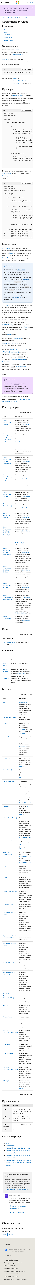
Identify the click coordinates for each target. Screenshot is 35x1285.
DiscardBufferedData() (9, 717)
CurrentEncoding (7, 325)
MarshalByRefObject (19, 81)
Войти (32, 2)
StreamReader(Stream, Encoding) (7, 494)
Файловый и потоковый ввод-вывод (18, 1148)
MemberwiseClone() (8, 841)
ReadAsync (5, 176)
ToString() (6, 1081)
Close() (5, 702)
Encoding (9, 1141)
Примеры (6, 32)
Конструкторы (8, 37)
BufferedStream (21, 367)
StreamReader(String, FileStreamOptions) (8, 597)
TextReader (5, 59)
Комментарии (8, 35)
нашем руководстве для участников (17, 1189)
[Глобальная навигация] (2, 2)
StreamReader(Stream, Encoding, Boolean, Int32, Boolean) (7, 438)
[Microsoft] (17, 2)
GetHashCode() (7, 770)
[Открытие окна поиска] (27, 2)
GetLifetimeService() (8, 781)
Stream (11, 253)
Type (28, 806)
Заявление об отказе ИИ (11, 1260)
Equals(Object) (7, 758)
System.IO (18, 50)
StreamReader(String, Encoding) (7, 585)
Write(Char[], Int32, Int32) (10, 352)
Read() (5, 877)
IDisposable (21, 270)
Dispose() (5, 723)
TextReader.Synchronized (10, 343)
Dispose (26, 279)
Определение (8, 30)
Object (15, 78)
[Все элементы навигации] (4, 17)
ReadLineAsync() (7, 1017)
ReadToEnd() (6, 1044)
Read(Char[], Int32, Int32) (18, 349)
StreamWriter (10, 1146)
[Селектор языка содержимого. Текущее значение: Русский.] (8, 1244)
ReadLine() (6, 1005)
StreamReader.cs (16, 54)
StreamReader (17, 96)
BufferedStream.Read (19, 359)
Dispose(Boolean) (8, 737)
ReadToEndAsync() (8, 1053)
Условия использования (11, 1276)
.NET (8, 17)
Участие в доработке (10, 1266)
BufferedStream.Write (9, 362)
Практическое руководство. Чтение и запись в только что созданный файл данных (18, 1162)
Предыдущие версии (10, 1263)
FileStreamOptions (20, 543)
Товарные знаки (8, 1279)
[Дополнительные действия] (31, 17)
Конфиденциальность (10, 1268)
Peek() (4, 866)
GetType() (5, 806)
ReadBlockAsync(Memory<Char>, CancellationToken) (10, 996)
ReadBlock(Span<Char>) (10, 963)
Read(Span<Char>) (8, 905)
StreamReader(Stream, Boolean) (7, 422)
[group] (17, 73)
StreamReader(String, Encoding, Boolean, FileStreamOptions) (7, 531)
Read (25, 327)
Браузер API (14, 17)
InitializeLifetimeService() (10, 818)
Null (4, 642)
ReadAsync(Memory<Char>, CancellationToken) (10, 936)
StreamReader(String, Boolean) (7, 515)
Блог (19, 1263)
